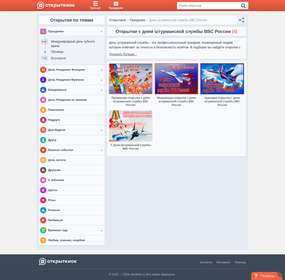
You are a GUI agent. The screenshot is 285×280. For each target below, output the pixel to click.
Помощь (240, 262)
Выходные (58, 58)
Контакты (206, 262)
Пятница (57, 52)
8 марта (56, 64)
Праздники (137, 20)
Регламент (223, 262)
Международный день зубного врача (73, 44)
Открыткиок (117, 20)
